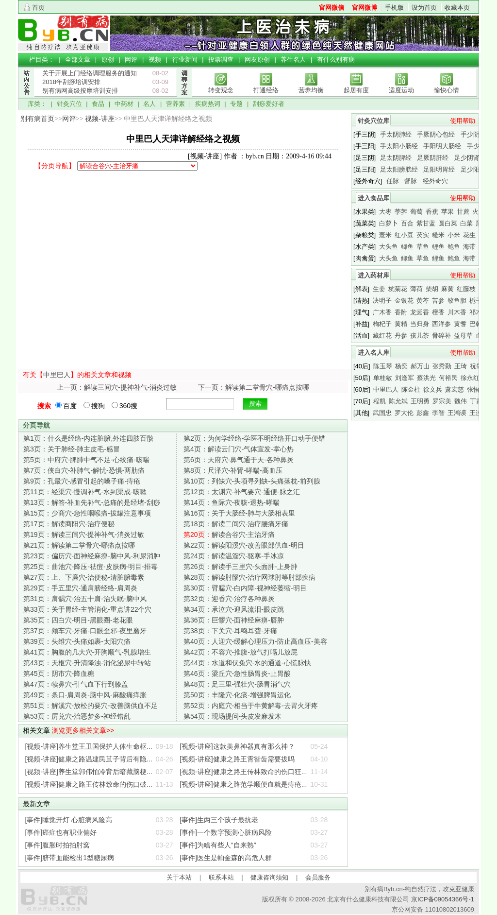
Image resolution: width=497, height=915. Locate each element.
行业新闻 (185, 59)
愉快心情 (446, 90)
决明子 (382, 300)
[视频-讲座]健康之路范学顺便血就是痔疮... (243, 784)
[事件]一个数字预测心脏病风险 (226, 832)
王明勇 (420, 401)
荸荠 (401, 211)
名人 (149, 103)
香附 (401, 312)
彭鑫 (422, 412)
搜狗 (94, 406)
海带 (469, 246)
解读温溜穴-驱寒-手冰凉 (233, 556)
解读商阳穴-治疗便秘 (69, 524)
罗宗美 (441, 401)
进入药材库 (373, 275)
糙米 (438, 235)
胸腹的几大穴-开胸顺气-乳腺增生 (87, 652)
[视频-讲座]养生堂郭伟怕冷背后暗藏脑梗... (88, 772)
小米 (453, 235)
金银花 (404, 300)
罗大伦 (404, 412)
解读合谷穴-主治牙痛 (229, 534)
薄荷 (416, 289)
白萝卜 (388, 223)
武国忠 (382, 412)
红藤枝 (466, 289)
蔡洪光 (426, 377)
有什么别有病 (336, 59)
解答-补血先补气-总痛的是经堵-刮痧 (91, 502)
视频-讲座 (100, 118)
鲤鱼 (438, 246)
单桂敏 (382, 377)
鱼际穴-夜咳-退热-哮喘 (231, 502)
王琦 (460, 366)
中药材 (124, 103)
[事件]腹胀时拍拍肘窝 (57, 845)
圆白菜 (447, 223)
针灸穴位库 (373, 120)
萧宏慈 (454, 389)
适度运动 (401, 90)
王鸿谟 (456, 412)
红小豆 (404, 235)
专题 (236, 103)
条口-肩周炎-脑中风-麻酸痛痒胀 (85, 695)
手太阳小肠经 (399, 146)
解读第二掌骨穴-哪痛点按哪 (79, 545)
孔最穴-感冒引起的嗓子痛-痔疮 (81, 481)
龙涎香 (419, 312)
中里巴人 (56, 375)
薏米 (385, 235)
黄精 (401, 324)
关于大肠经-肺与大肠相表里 (239, 513)
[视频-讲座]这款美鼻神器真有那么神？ (237, 746)
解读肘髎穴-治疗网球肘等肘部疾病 (249, 577)
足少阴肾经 (470, 157)
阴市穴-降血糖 (58, 673)
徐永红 (470, 377)
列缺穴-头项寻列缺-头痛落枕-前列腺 (251, 481)
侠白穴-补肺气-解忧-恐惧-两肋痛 (84, 470)
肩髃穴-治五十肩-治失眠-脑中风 (85, 599)
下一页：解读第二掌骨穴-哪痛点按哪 (253, 387)
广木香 (382, 312)
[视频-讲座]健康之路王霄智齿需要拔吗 (237, 759)
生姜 (379, 289)
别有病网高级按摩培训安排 (80, 90)
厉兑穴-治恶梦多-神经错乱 (77, 716)
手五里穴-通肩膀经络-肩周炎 (80, 588)
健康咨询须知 (269, 877)
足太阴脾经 (396, 157)
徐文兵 (432, 389)
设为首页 (424, 7)
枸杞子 (382, 324)
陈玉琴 (382, 366)
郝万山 (420, 366)
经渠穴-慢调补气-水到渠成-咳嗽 (85, 492)
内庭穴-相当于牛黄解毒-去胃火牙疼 (250, 705)
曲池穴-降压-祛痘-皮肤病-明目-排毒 (90, 566)
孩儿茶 (419, 335)
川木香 (456, 312)
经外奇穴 (435, 181)
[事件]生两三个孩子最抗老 (219, 820)
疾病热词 (207, 103)
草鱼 (422, 246)
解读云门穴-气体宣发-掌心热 (238, 449)
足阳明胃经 (439, 169)
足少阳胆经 (476, 169)
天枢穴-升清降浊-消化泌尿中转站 (87, 663)
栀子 (475, 300)
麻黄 (447, 289)
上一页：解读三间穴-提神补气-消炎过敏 (117, 387)
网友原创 (257, 59)
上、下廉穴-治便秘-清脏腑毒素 (83, 577)
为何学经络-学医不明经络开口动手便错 (254, 438)
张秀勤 (441, 366)
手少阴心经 (476, 134)
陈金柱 (410, 389)
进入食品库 (373, 198)
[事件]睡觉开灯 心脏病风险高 (69, 820)
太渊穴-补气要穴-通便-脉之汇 (241, 492)
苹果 (447, 211)
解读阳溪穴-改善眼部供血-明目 (243, 545)
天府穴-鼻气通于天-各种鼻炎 (238, 460)
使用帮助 (462, 120)
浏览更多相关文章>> (83, 730)
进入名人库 (373, 352)
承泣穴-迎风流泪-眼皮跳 (233, 609)
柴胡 (432, 289)
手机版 (394, 7)
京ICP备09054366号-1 (442, 899)
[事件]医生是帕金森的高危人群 (226, 858)
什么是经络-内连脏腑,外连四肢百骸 (88, 438)
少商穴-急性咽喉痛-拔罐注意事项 (87, 513)
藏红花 (382, 335)
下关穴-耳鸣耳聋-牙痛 (230, 631)
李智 (438, 412)
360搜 (124, 406)
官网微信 (331, 7)
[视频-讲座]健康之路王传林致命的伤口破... (88, 784)
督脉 (410, 181)
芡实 (422, 235)
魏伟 (460, 401)
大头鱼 (388, 246)
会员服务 (318, 877)
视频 (155, 59)
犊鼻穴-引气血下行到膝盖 (75, 684)
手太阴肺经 (396, 134)
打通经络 (266, 90)
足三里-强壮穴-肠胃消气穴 (237, 684)
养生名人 (293, 59)
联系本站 (221, 877)
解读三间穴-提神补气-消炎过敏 (83, 534)
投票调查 (220, 59)
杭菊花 (397, 289)
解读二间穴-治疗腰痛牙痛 (235, 524)
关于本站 (179, 877)
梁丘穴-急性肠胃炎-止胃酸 (237, 673)
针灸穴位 (69, 103)
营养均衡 (311, 90)
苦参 (438, 300)
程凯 (379, 401)
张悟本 (476, 389)
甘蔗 (463, 211)
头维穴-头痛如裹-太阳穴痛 (77, 641)
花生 (469, 235)
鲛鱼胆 (456, 300)
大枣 (385, 211)
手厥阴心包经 (436, 134)
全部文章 (77, 59)
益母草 (463, 335)
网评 (131, 59)
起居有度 (356, 90)
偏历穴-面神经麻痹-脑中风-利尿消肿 (91, 556)
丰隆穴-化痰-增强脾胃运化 (237, 695)
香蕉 (432, 211)
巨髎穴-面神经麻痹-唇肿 (233, 620)
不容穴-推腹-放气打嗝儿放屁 (240, 652)
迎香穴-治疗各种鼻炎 (229, 599)
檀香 (438, 312)
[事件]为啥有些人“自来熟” (218, 845)
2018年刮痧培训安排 (71, 82)
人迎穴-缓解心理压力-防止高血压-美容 (255, 641)
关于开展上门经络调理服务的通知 (89, 73)
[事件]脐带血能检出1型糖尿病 (70, 858)
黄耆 (460, 324)
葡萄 (416, 211)
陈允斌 (398, 401)
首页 (38, 7)
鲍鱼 (453, 246)
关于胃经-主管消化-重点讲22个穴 (87, 609)
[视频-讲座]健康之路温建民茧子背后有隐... (88, 759)
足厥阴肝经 (432, 157)
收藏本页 (457, 7)
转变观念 (220, 90)
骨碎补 (441, 335)
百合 (407, 223)
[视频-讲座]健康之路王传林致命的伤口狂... (243, 772)
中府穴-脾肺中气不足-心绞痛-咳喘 (86, 460)
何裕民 (448, 377)
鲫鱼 (407, 246)
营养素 (175, 103)
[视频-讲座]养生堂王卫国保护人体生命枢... (88, 746)
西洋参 (441, 324)
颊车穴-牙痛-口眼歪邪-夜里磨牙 (85, 631)
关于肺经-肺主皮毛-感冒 (71, 449)
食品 (98, 103)
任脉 (392, 181)
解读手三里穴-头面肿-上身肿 (240, 566)
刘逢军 (404, 377)
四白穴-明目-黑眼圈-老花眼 (78, 620)
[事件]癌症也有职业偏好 (61, 832)
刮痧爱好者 (268, 103)
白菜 (466, 223)
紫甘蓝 (425, 223)
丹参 (401, 335)
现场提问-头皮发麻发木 (232, 716)
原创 (107, 59)
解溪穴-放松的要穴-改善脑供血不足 (90, 705)
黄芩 (422, 300)
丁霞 (476, 401)
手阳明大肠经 (442, 146)
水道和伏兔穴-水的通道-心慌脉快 (247, 663)
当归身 (419, 324)
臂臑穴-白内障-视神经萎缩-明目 (245, 588)
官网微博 (364, 7)
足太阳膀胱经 (399, 169)
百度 (66, 406)
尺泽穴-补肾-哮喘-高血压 (232, 470)
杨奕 (401, 366)
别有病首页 (37, 118)
